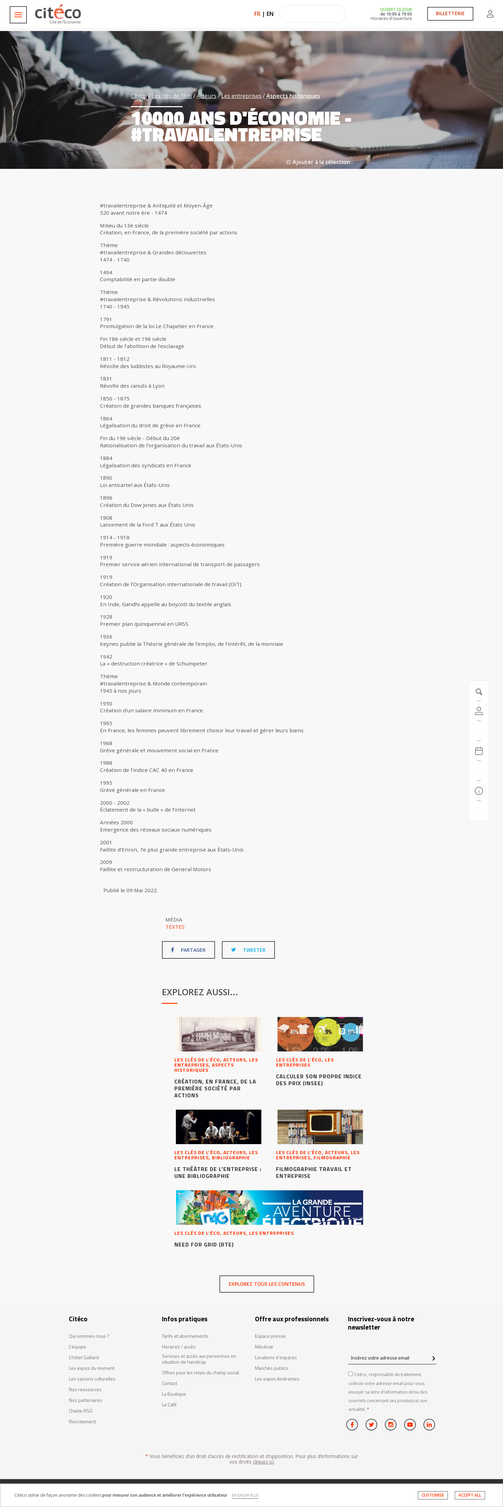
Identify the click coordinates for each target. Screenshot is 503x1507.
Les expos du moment (91, 1368)
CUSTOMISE (433, 1495)
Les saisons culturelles (92, 1379)
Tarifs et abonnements (185, 1336)
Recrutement (82, 1421)
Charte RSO (81, 1411)
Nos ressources (85, 1389)
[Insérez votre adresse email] (392, 1357)
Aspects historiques (293, 96)
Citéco (139, 96)
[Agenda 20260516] (479, 751)
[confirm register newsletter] (433, 1359)
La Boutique (174, 1394)
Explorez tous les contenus (267, 1284)
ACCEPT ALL (470, 1495)
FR (257, 14)
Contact (169, 1383)
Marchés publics (271, 1368)
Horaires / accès (179, 1347)
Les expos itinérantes (277, 1379)
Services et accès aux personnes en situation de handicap (199, 1359)
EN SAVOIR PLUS (245, 1495)
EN (270, 14)
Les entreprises (241, 96)
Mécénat (264, 1347)
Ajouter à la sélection (318, 162)
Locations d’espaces (276, 1357)
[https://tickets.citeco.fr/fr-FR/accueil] (479, 731)
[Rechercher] (479, 771)
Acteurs (206, 96)
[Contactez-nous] (479, 811)
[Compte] (479, 711)
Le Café (169, 1405)
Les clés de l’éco (172, 96)
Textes (175, 926)
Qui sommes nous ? (89, 1336)
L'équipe (77, 1347)
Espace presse (270, 1336)
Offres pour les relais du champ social (200, 1372)
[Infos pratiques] (479, 791)
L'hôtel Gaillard (84, 1357)
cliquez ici (263, 1461)
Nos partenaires (85, 1400)
